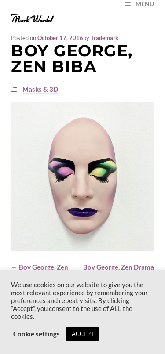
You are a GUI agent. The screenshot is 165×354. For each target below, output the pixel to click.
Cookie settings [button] (36, 334)
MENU (139, 3)
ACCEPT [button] (83, 333)
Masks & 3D (40, 89)
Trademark (104, 37)
